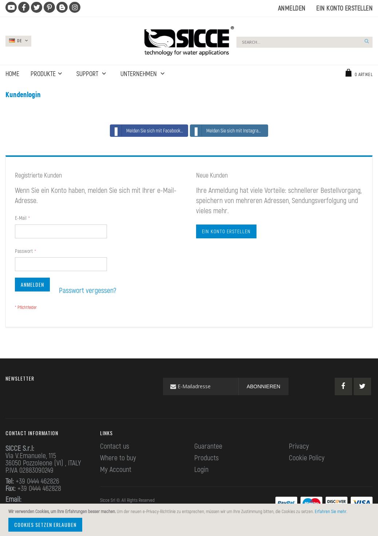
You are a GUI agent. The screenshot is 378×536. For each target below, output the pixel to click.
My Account (115, 469)
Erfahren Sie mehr (330, 511)
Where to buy (118, 457)
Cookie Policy (307, 457)
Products (206, 457)
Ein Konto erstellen (344, 8)
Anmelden (292, 8)
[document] (190, 520)
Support (88, 74)
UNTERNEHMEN (139, 74)
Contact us (114, 445)
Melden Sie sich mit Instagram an (228, 130)
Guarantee (208, 445)
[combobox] (304, 42)
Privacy (299, 445)
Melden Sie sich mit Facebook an (148, 130)
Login (201, 469)
